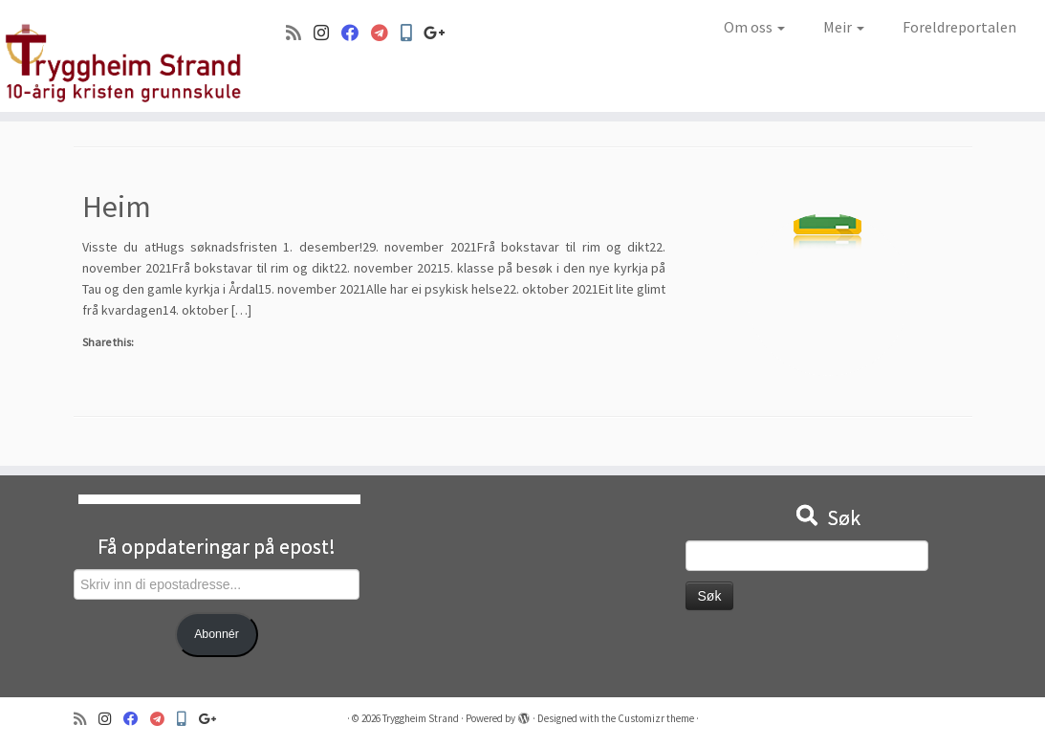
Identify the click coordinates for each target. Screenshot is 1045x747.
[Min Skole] (412, 33)
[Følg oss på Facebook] (356, 33)
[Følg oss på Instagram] (327, 33)
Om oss (754, 26)
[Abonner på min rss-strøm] (300, 33)
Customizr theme (656, 718)
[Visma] (386, 33)
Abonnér (216, 634)
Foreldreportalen (959, 26)
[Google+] (441, 33)
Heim (116, 206)
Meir (843, 26)
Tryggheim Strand (420, 718)
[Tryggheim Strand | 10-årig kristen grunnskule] (122, 56)
